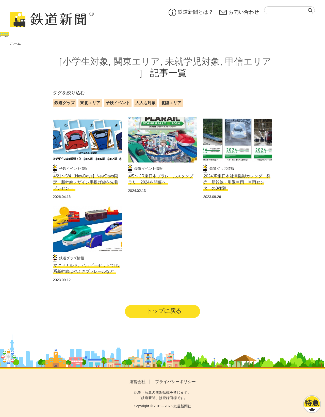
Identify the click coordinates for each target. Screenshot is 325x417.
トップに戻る (164, 310)
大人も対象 (145, 103)
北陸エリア (171, 103)
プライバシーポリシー (175, 382)
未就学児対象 (192, 61)
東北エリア (90, 103)
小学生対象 (85, 61)
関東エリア (136, 61)
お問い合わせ (239, 12)
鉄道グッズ (64, 103)
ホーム (15, 43)
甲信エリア (248, 61)
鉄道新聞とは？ (191, 12)
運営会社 (137, 382)
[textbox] (289, 10)
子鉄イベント (118, 103)
